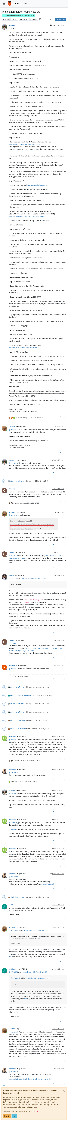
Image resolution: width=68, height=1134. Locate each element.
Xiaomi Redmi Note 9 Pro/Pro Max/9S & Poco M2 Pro (19, 15)
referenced (21, 481)
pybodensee (13, 666)
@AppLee (20, 640)
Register (7, 1116)
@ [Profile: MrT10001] (13, 463)
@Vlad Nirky (21, 819)
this (10, 956)
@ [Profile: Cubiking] (13, 515)
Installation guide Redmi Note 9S (34, 578)
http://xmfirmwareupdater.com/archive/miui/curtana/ (27, 216)
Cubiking (12, 489)
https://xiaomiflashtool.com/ (37, 185)
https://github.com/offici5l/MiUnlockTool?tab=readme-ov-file (30, 1079)
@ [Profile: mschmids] (13, 773)
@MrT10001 (21, 460)
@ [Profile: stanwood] (13, 430)
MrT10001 (12, 427)
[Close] (64, 1091)
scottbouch (12, 905)
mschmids (12, 736)
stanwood (12, 25)
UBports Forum (21, 4)
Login (14, 1116)
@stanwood (21, 427)
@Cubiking (20, 512)
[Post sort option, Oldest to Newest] (51, 19)
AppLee (11, 575)
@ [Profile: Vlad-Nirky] (13, 823)
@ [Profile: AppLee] (12, 643)
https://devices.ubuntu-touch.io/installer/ (23, 348)
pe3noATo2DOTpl (16, 695)
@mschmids (21, 769)
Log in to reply (60, 19)
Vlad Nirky (12, 769)
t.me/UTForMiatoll (47, 884)
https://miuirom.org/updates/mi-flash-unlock (24, 144)
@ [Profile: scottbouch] (13, 930)
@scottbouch (21, 927)
